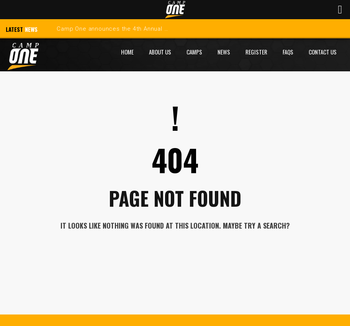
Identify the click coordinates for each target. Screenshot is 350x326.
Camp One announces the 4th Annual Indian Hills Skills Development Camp (163, 28)
